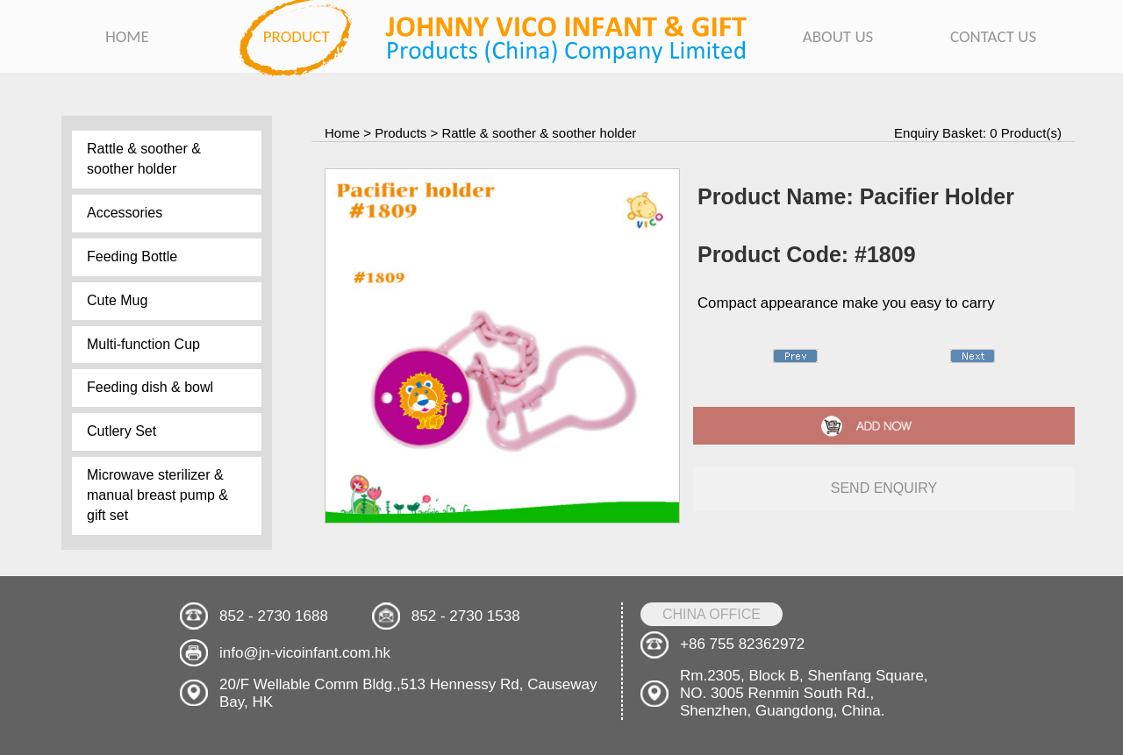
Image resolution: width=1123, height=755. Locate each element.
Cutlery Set (121, 431)
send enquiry (884, 488)
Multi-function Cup (143, 344)
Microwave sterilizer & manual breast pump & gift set (157, 495)
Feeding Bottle (132, 256)
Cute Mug (117, 300)
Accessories (124, 212)
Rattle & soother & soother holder (144, 158)
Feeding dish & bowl (150, 387)
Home (342, 132)
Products (400, 132)
